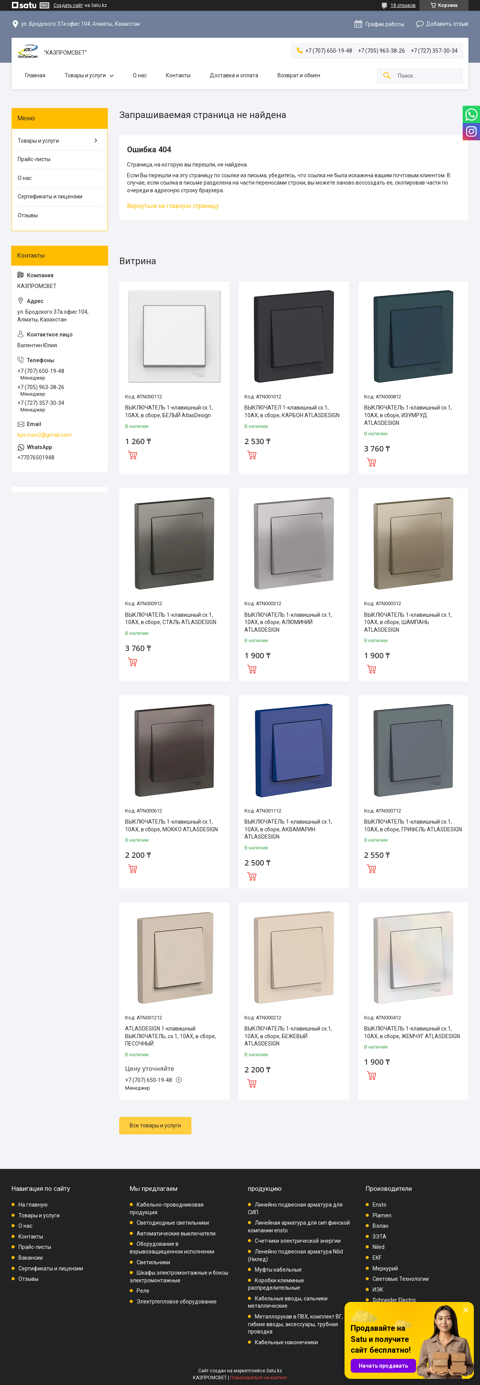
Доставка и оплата (234, 75)
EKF (377, 1258)
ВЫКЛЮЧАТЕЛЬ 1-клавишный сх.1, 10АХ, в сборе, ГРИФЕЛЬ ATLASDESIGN (413, 825)
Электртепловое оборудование (177, 1301)
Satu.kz (274, 1370)
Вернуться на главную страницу (173, 206)
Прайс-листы (34, 159)
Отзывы (28, 215)
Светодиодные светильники (173, 1223)
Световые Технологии (401, 1279)
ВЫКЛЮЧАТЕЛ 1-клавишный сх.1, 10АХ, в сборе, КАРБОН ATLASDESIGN (292, 411)
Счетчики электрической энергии (298, 1241)
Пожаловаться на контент (258, 1377)
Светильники (153, 1262)
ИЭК (378, 1290)
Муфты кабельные (278, 1270)
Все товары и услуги (155, 1125)
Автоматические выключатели (176, 1233)
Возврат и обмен (299, 75)
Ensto (379, 1205)
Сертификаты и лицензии (50, 196)
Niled (379, 1247)
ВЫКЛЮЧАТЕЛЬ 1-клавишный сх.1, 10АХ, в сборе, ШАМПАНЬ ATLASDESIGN (408, 622)
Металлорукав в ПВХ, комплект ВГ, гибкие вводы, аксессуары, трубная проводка (295, 1324)
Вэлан (380, 1226)
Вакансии (30, 1258)
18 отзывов (403, 5)
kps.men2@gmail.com (44, 435)
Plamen (382, 1215)
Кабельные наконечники (286, 1342)
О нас (140, 75)
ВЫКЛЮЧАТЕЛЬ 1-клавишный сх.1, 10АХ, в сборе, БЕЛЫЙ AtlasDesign (169, 411)
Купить (132, 454)
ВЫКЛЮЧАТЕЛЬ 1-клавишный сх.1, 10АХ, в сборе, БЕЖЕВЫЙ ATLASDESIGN (288, 1036)
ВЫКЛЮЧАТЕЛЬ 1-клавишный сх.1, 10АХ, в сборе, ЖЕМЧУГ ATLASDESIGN (412, 1032)
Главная (35, 75)
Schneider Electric (394, 1300)
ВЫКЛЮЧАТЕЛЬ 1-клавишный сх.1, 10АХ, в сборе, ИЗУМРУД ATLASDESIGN (408, 415)
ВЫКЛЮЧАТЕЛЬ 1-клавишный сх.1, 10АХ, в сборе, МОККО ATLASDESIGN (171, 825)
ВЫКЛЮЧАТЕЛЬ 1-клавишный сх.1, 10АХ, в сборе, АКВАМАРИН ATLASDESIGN (288, 829)
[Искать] (386, 76)
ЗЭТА (379, 1237)
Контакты (178, 75)
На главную (33, 1205)
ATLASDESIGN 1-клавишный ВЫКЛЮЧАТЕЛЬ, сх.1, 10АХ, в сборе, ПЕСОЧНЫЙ (170, 1036)
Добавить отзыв (447, 24)
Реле (143, 1291)
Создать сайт (68, 5)
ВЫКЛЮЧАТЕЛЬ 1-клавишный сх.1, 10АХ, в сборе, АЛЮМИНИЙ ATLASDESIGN (288, 622)
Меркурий (385, 1268)
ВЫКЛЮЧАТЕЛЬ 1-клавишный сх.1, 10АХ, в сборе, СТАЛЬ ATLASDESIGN (170, 619)
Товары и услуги (85, 75)
